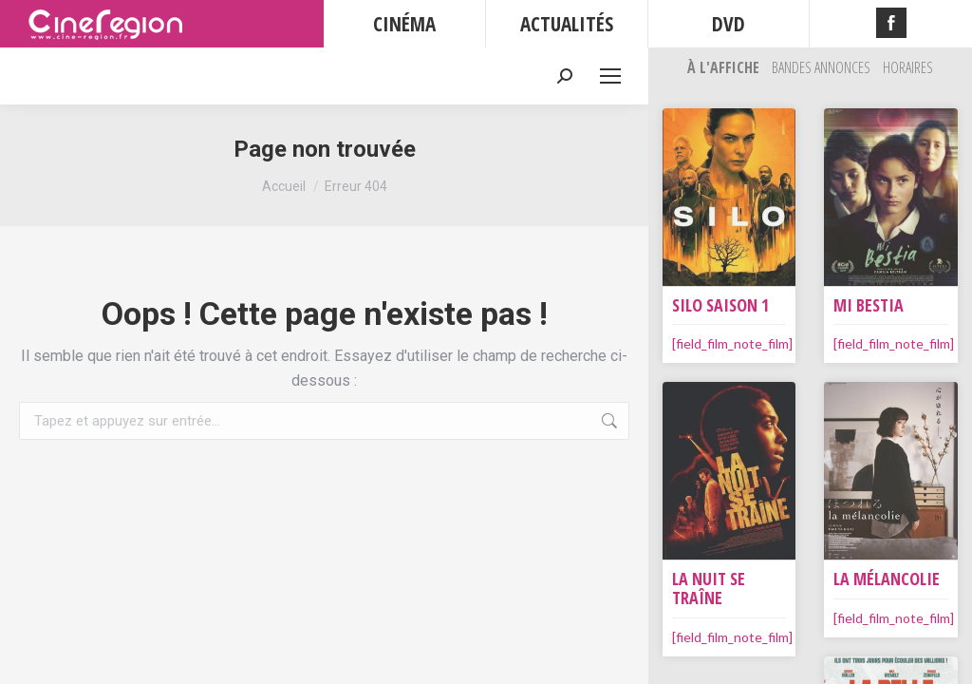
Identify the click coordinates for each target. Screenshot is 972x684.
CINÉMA (404, 23)
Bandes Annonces (822, 67)
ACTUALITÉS (566, 23)
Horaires (908, 67)
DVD (728, 23)
